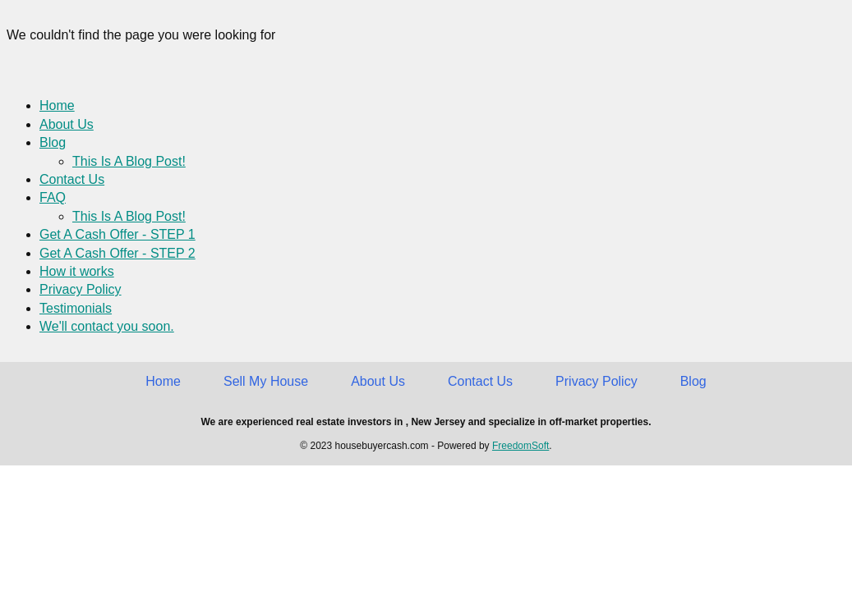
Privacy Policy (80, 289)
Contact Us (71, 179)
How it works (76, 271)
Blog (52, 142)
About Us (66, 124)
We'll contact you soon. (106, 326)
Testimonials (75, 308)
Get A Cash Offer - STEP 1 (117, 234)
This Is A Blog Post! (129, 161)
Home (57, 105)
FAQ (52, 197)
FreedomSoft (520, 445)
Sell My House (265, 381)
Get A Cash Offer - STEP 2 (117, 253)
